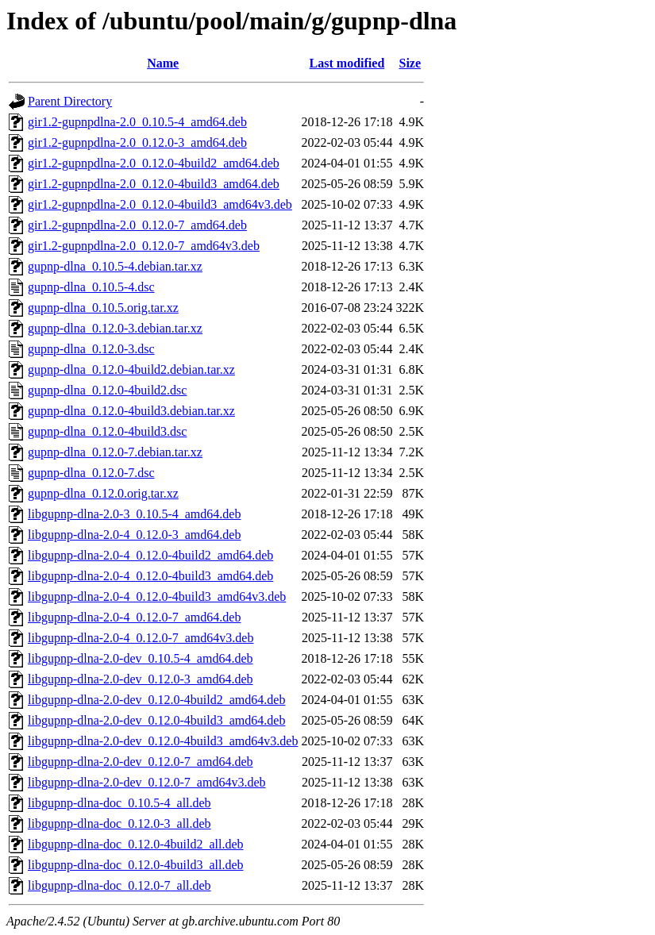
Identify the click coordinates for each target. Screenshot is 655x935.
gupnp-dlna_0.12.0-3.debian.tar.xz (115, 328)
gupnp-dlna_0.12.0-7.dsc (91, 472)
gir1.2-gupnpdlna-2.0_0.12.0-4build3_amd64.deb (153, 183)
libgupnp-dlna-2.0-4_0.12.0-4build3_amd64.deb (150, 576)
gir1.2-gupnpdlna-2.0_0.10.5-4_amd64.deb (137, 122)
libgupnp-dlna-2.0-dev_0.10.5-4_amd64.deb (140, 658)
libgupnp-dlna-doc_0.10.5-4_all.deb (119, 803)
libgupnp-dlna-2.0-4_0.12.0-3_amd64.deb (134, 534)
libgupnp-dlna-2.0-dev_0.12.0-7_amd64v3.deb (147, 782)
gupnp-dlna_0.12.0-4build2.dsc (107, 390)
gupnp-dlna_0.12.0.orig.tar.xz (103, 493)
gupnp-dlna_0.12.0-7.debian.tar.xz (115, 452)
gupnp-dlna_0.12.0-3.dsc (91, 349)
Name (163, 63)
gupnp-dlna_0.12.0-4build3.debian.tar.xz (131, 410)
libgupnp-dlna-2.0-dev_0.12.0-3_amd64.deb (140, 679)
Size (410, 63)
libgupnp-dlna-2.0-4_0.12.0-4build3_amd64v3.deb (157, 596)
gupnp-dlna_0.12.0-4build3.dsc (107, 431)
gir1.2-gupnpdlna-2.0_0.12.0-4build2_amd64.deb (153, 163)
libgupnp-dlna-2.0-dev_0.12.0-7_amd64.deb (140, 761)
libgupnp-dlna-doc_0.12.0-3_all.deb (119, 823)
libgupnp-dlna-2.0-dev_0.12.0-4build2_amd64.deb (156, 699)
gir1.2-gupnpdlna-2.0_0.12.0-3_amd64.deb (137, 142)
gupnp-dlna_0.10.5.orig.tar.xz (103, 307)
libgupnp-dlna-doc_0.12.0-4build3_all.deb (136, 865)
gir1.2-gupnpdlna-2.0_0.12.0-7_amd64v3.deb (144, 245)
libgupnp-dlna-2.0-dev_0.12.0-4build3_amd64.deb (156, 720)
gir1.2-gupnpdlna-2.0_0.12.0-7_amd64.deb (137, 225)
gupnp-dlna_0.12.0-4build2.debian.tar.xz (131, 369)
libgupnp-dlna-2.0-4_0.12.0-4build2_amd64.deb (150, 555)
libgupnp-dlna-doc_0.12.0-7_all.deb (119, 885)
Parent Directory (70, 101)
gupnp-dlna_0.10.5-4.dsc (91, 287)
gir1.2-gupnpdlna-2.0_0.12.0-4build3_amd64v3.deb (160, 204)
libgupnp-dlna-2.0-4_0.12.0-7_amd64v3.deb (140, 637)
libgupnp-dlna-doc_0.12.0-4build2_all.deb (136, 844)
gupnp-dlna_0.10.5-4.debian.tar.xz (115, 266)
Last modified (347, 63)
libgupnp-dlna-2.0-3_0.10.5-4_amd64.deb (134, 514)
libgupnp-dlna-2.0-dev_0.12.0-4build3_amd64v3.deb (163, 741)
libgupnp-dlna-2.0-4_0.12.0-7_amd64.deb (134, 617)
